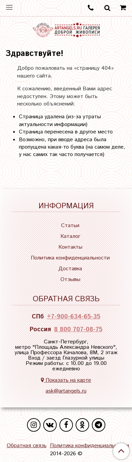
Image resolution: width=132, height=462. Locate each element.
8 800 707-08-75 (78, 329)
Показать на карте (66, 380)
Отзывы (70, 279)
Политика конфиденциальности (70, 258)
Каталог (70, 236)
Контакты (70, 247)
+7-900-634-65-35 (73, 316)
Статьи (70, 225)
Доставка (70, 269)
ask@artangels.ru (66, 391)
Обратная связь (27, 446)
